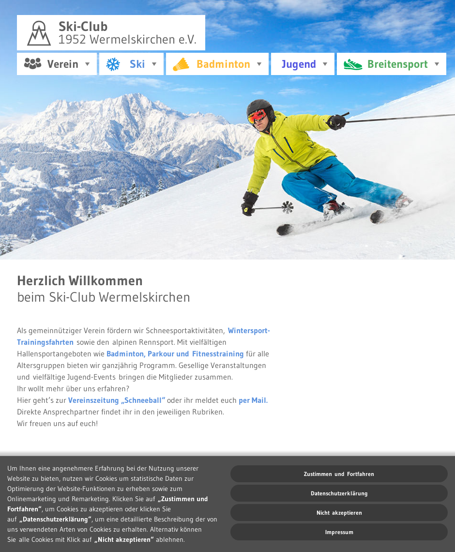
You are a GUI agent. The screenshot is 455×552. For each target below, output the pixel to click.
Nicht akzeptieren (339, 512)
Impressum (339, 532)
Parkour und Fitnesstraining (196, 352)
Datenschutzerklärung (339, 493)
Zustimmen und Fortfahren (339, 473)
